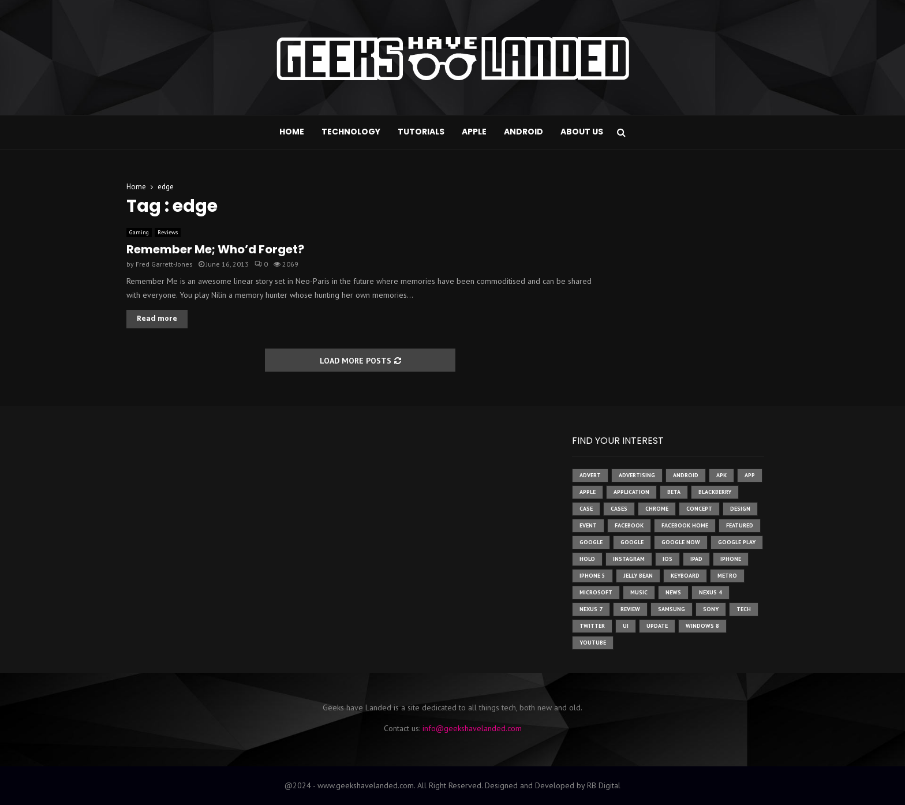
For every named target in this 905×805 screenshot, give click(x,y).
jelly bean (638, 575)
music (639, 592)
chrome (656, 508)
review (630, 609)
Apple (474, 131)
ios (667, 559)
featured (739, 525)
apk (721, 475)
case (586, 508)
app (750, 475)
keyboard (685, 575)
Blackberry (714, 492)
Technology (350, 131)
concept (699, 508)
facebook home (684, 525)
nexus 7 (591, 609)
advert (590, 475)
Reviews (168, 232)
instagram (629, 559)
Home (291, 131)
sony (711, 609)
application (631, 492)
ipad (696, 559)
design (740, 508)
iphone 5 (592, 575)
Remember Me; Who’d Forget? (215, 249)
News (673, 592)
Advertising (637, 475)
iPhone (730, 559)
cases (619, 508)
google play (737, 542)
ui (626, 626)
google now (680, 542)
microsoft (595, 592)
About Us (581, 131)
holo (587, 559)
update (657, 626)
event (588, 525)
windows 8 (702, 626)
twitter (592, 626)
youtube (592, 642)
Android (523, 131)
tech (743, 609)
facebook (629, 525)
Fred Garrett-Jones (164, 264)
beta (673, 492)
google (591, 542)
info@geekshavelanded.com (472, 728)
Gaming (139, 232)
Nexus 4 (710, 592)
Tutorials (421, 131)
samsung (671, 609)
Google (632, 542)
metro (727, 575)
